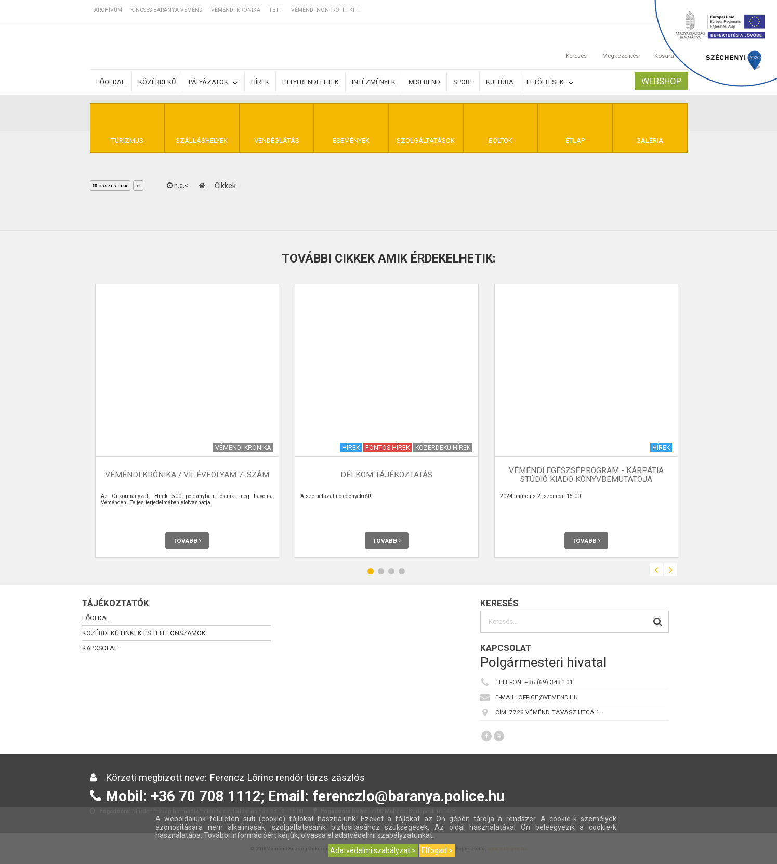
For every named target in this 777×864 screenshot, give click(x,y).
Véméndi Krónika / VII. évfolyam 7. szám (187, 474)
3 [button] (391, 571)
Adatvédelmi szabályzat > (373, 850)
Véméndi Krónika (235, 10)
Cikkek (225, 185)
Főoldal (110, 82)
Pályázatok (213, 82)
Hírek (260, 82)
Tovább (187, 540)
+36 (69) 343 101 (548, 682)
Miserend (424, 82)
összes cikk (110, 186)
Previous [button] (656, 569)
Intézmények (374, 82)
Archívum (108, 10)
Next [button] (670, 569)
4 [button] (402, 571)
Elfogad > (437, 850)
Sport (463, 82)
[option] (187, 421)
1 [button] (370, 571)
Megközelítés (620, 45)
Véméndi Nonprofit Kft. (326, 10)
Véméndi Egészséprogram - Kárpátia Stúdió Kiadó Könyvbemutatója (586, 475)
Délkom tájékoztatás (386, 474)
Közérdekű (157, 82)
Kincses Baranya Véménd (166, 10)
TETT (276, 10)
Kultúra (499, 82)
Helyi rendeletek (310, 82)
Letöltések (550, 82)
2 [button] (381, 571)
